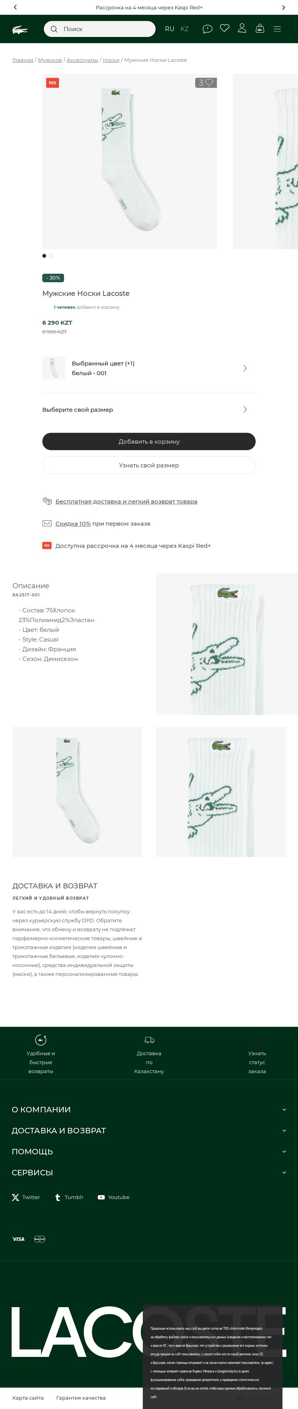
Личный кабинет (242, 28)
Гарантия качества (81, 1398)
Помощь (207, 29)
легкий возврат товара (163, 501)
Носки (111, 60)
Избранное (225, 28)
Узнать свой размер (149, 465)
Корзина (260, 28)
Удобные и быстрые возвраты (41, 1054)
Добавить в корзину (149, 441)
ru (170, 29)
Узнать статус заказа (257, 1054)
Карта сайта (28, 1398)
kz (184, 29)
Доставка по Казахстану (149, 1054)
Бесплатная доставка (88, 501)
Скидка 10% (73, 523)
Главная (22, 60)
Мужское (50, 60)
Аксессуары (82, 60)
